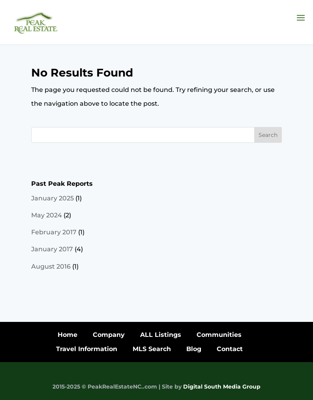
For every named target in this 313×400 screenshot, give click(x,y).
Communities (219, 334)
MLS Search (152, 349)
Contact (230, 349)
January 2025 (52, 198)
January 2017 (52, 249)
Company (109, 334)
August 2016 (51, 266)
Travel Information (86, 349)
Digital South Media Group (222, 386)
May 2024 (46, 215)
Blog (193, 349)
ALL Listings (160, 334)
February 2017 (54, 232)
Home (67, 334)
